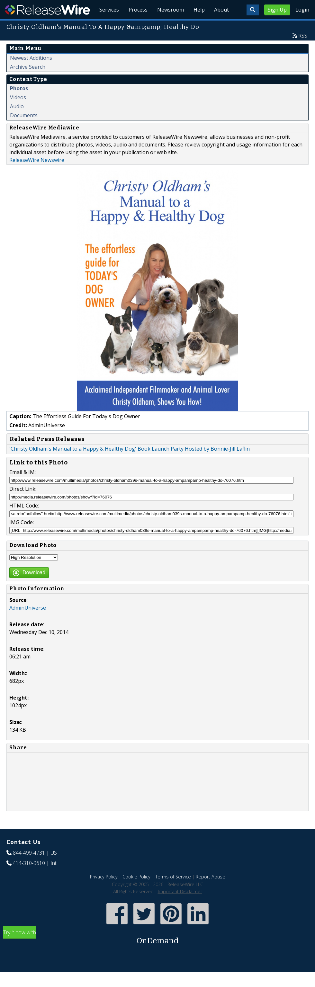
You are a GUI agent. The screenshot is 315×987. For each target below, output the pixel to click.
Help (197, 25)
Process (135, 25)
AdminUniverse (27, 622)
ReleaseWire (47, 9)
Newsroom (168, 25)
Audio (17, 121)
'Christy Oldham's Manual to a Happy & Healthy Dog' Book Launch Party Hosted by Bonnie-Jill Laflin (129, 463)
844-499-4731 (29, 867)
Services (106, 25)
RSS (302, 50)
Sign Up (277, 9)
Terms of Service (173, 891)
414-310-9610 (29, 877)
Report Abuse (210, 891)
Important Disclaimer (180, 906)
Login (302, 9)
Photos (19, 103)
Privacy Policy (104, 891)
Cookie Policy (136, 891)
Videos (18, 112)
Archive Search (27, 81)
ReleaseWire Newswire (36, 174)
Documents (24, 130)
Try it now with (157, 952)
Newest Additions (31, 72)
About (221, 25)
